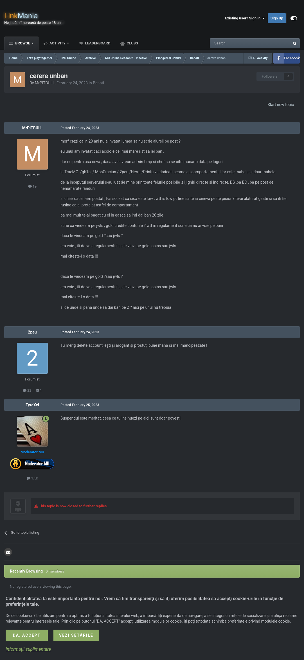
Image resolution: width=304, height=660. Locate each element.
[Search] (236, 43)
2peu (32, 332)
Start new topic (280, 104)
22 (27, 390)
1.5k (32, 478)
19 (32, 186)
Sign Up (277, 18)
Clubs (132, 43)
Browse (22, 43)
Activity (58, 43)
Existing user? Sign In (245, 18)
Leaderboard (97, 43)
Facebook (292, 58)
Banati (98, 83)
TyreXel (32, 405)
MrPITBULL (45, 83)
